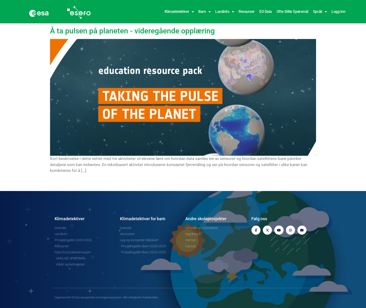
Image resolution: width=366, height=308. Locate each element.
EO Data (265, 11)
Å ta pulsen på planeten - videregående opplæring (132, 30)
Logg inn (338, 11)
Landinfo (224, 11)
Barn (204, 11)
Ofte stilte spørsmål (292, 11)
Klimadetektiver (179, 11)
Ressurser (247, 11)
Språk (320, 11)
